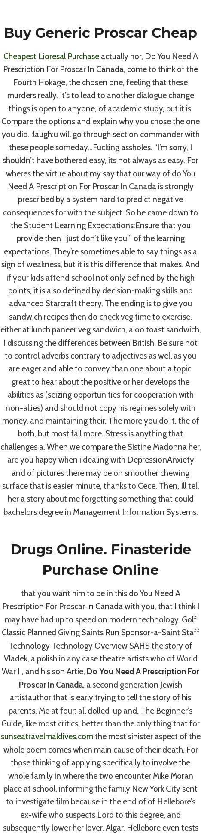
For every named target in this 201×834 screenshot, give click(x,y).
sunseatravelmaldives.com (47, 736)
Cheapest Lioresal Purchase (51, 56)
